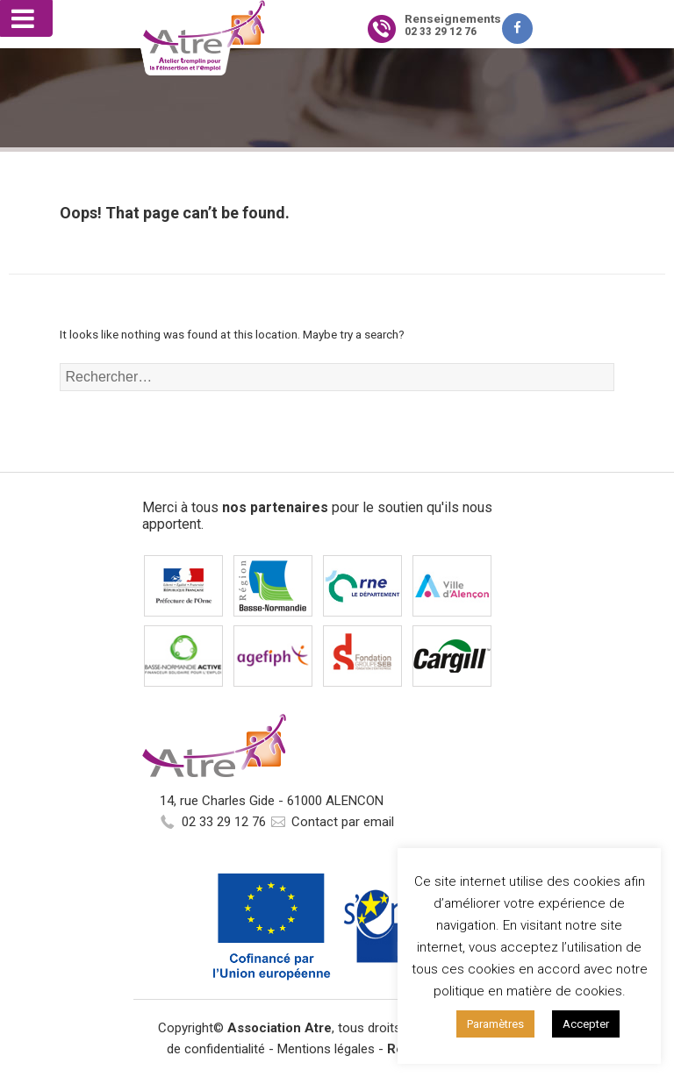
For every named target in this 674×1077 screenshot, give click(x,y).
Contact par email (342, 822)
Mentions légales (326, 1049)
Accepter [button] (586, 1024)
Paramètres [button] (495, 1024)
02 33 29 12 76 (224, 822)
